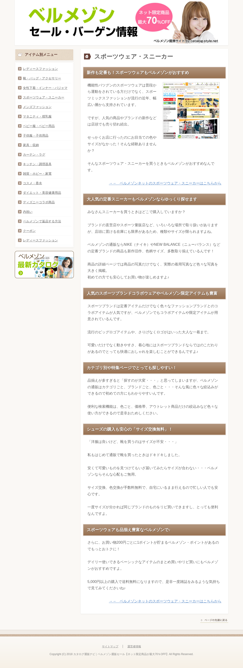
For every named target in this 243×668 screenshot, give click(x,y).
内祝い (27, 212)
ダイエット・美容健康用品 (42, 192)
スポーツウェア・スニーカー (43, 97)
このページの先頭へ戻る (214, 621)
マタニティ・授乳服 (37, 116)
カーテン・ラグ (34, 154)
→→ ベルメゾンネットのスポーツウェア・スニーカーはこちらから (165, 183)
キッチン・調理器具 (37, 164)
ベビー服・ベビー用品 (39, 126)
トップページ (90, 56)
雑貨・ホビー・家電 (37, 173)
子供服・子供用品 (35, 135)
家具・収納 (31, 145)
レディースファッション (40, 69)
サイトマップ (110, 646)
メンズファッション (37, 107)
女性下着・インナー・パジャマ (45, 88)
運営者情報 (134, 646)
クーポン (29, 231)
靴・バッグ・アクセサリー (42, 78)
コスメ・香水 (32, 183)
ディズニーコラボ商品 (39, 202)
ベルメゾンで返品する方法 (42, 221)
